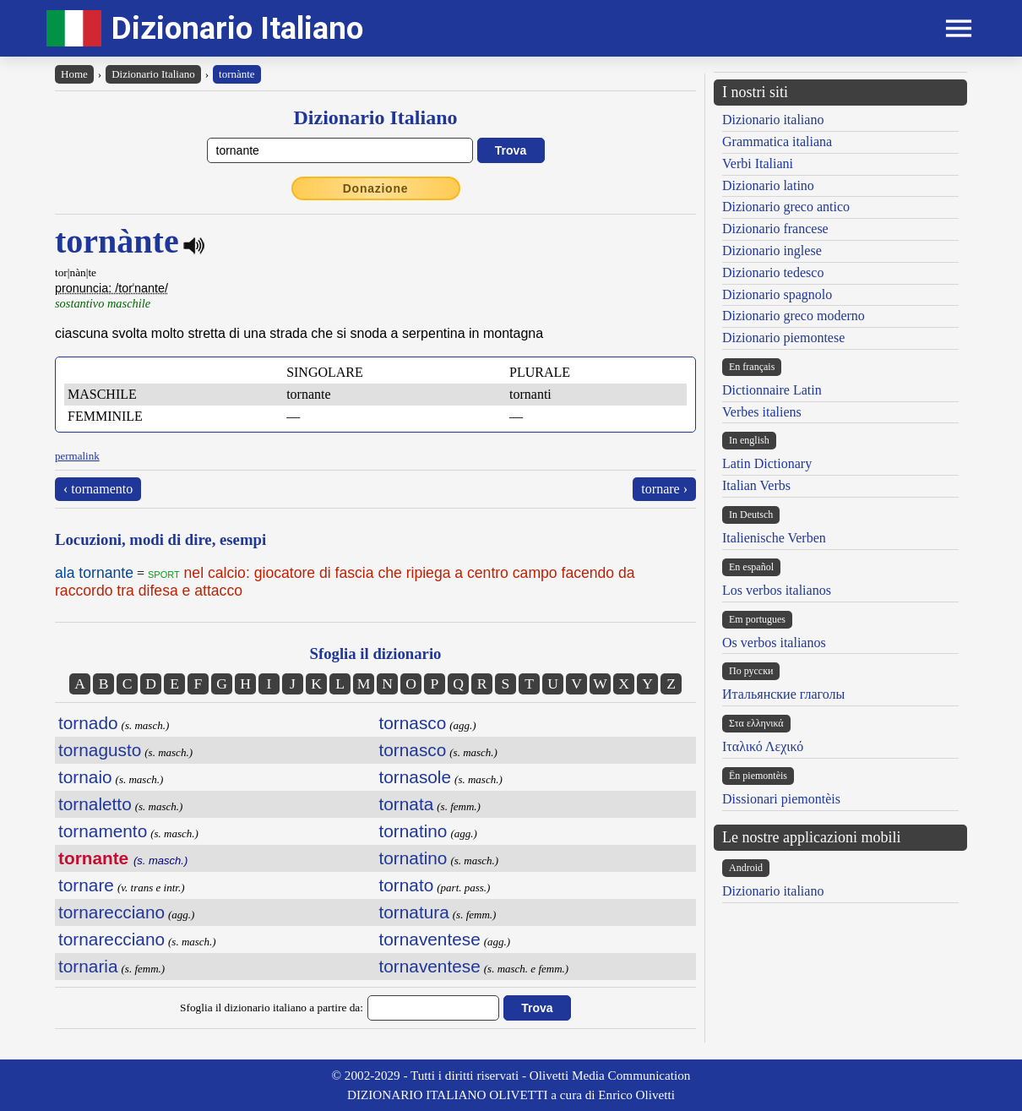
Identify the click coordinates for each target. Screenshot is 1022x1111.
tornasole (415, 777)
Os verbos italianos (774, 642)
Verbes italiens (762, 412)
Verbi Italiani (757, 163)
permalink (77, 455)
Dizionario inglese (772, 250)
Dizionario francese (775, 228)
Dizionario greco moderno (793, 315)
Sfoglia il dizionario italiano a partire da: (271, 1007)
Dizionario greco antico (786, 206)
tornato (406, 885)
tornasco (413, 722)
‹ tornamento (98, 489)
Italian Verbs (756, 485)
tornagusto (99, 750)
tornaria (88, 966)
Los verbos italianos (776, 590)
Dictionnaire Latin (772, 390)
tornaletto (95, 804)
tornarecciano (111, 912)
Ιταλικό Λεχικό (762, 746)
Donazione (376, 188)
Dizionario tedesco (773, 272)
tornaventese (430, 939)
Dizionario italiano (773, 119)
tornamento (102, 831)
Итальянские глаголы (783, 694)
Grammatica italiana (777, 141)
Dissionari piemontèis (781, 799)
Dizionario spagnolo (777, 294)
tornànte (237, 74)
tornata (406, 804)
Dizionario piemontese (783, 337)
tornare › (664, 489)
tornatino (413, 831)
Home (74, 74)
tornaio (85, 777)
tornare (86, 885)
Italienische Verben (774, 538)
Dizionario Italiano (237, 28)
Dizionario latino (768, 185)
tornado (88, 722)
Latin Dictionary (767, 463)
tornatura (414, 912)
